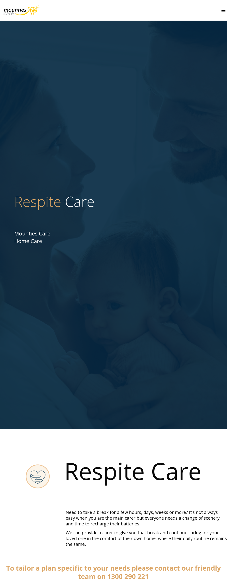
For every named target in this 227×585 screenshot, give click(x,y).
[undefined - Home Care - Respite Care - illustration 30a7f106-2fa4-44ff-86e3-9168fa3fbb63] (20, 10)
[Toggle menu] (223, 10)
